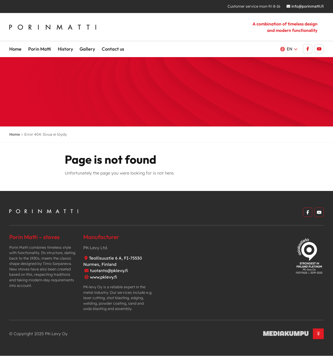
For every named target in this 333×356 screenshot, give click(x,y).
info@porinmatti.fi (307, 6)
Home (15, 49)
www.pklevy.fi (103, 277)
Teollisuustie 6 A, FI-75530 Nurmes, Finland (112, 261)
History (65, 49)
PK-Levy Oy (56, 333)
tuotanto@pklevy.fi (109, 270)
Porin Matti (39, 49)
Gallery (87, 49)
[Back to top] (318, 333)
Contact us (113, 49)
